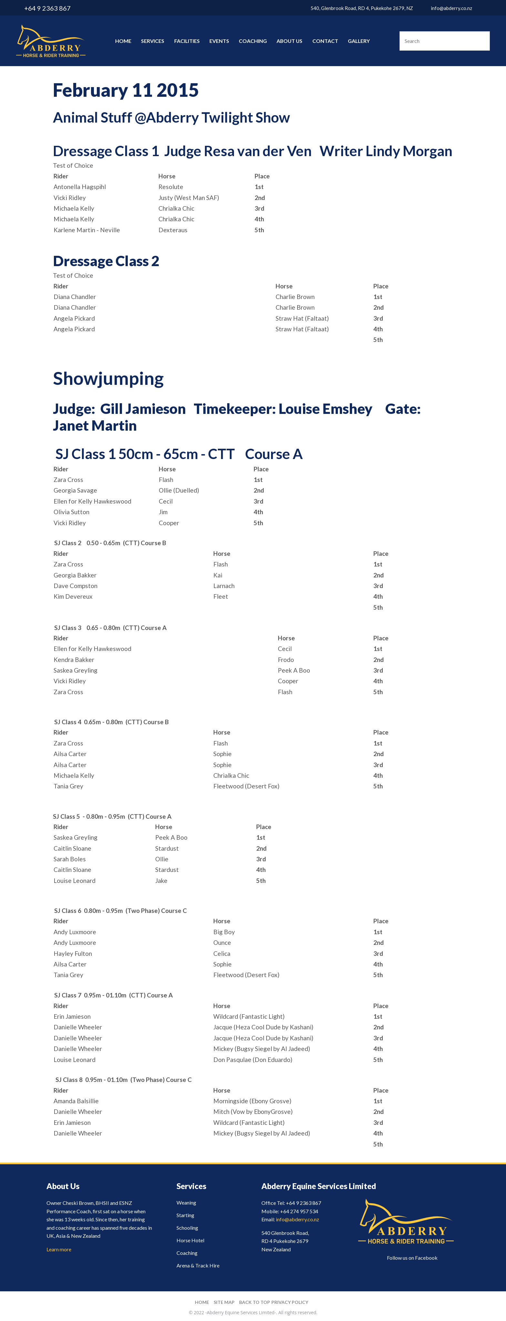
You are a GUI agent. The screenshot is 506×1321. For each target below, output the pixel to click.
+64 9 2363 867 (47, 8)
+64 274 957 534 (299, 1211)
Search (482, 41)
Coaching (253, 41)
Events (219, 41)
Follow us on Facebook (412, 1258)
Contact (325, 41)
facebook (486, 8)
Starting (185, 1215)
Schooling (187, 1228)
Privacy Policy (289, 1302)
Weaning (186, 1202)
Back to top (254, 1302)
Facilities (187, 41)
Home (123, 41)
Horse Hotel (190, 1240)
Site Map (224, 1302)
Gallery (359, 41)
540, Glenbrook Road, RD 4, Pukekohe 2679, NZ (361, 8)
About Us (289, 41)
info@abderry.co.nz (451, 8)
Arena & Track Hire (198, 1265)
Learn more (58, 1249)
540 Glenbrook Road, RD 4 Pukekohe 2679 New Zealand (285, 1241)
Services (152, 41)
